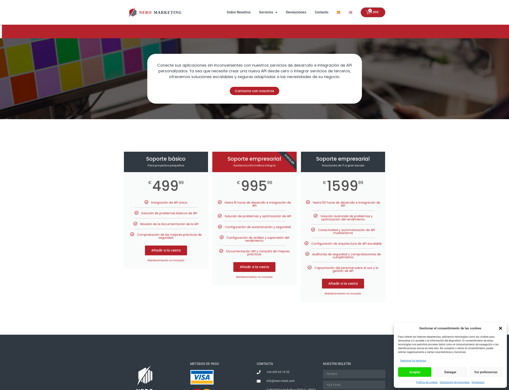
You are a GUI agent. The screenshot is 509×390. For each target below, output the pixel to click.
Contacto (321, 12)
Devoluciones (296, 12)
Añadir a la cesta (166, 250)
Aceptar (414, 372)
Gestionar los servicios (413, 360)
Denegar (450, 372)
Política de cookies (427, 382)
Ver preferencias (486, 372)
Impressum (478, 382)
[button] (500, 328)
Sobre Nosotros (239, 12)
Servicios (268, 12)
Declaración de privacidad (454, 382)
